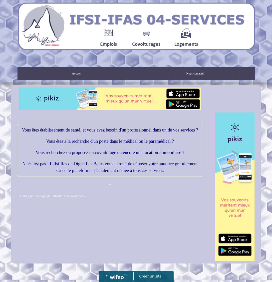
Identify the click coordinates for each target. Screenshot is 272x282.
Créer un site (150, 276)
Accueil (76, 73)
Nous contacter (195, 73)
